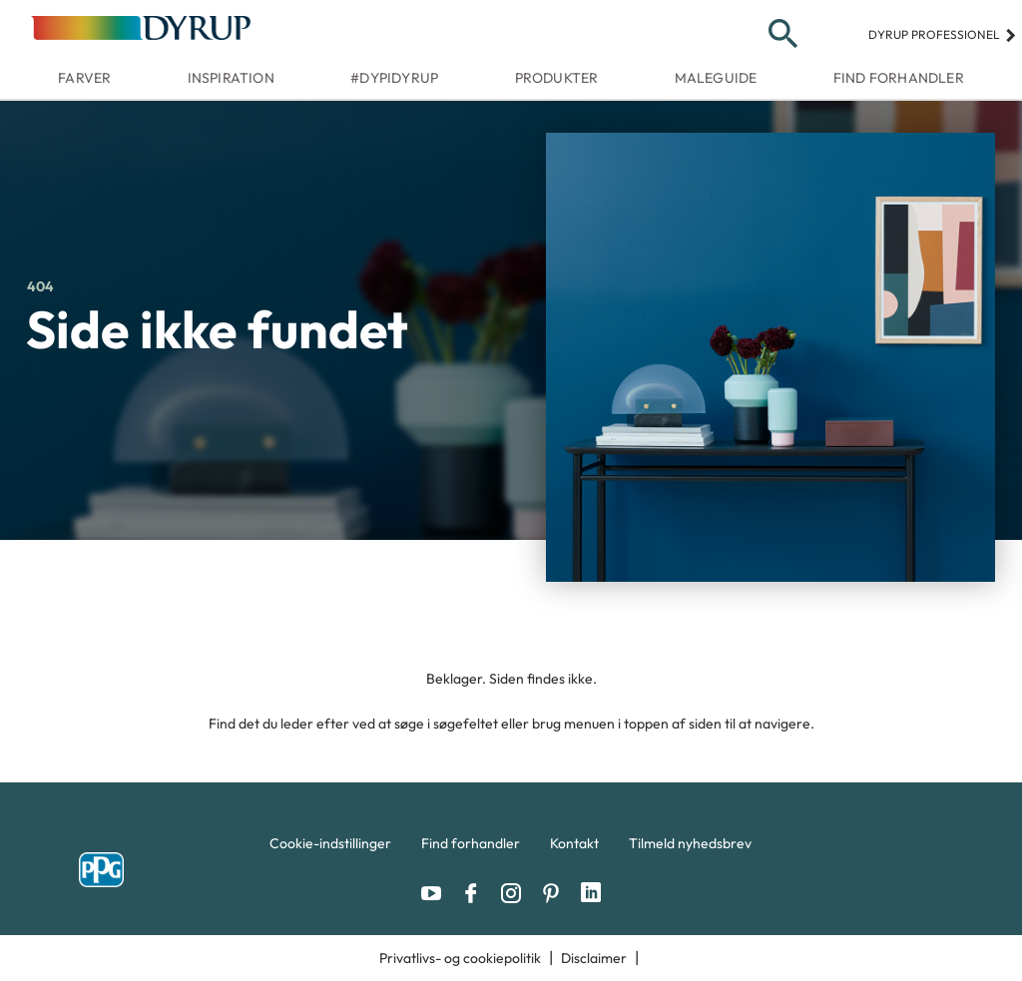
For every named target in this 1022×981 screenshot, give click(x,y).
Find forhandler (898, 78)
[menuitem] (330, 848)
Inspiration (231, 78)
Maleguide (716, 78)
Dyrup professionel (942, 34)
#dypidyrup (394, 78)
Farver (84, 78)
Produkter (557, 78)
